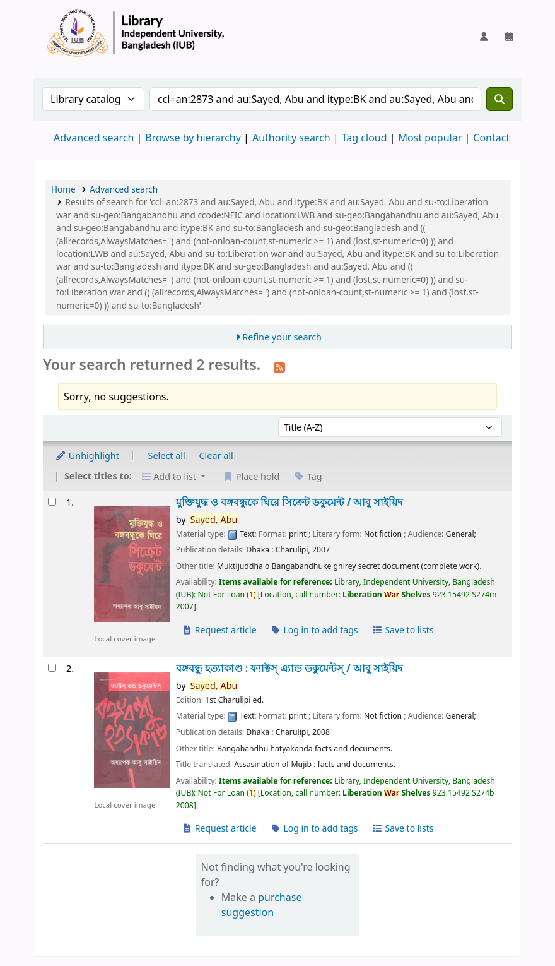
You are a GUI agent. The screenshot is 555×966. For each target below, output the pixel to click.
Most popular (430, 138)
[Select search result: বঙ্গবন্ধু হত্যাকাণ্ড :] (52, 668)
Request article (219, 630)
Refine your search (282, 337)
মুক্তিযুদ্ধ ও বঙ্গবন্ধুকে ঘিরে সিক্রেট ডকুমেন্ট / (289, 502)
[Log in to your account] (483, 37)
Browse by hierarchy (193, 138)
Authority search (291, 138)
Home (63, 189)
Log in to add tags (314, 630)
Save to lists (402, 630)
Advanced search (94, 138)
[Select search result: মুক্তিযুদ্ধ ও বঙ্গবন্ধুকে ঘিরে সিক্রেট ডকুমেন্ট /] (52, 502)
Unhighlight (87, 456)
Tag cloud (364, 138)
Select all (166, 456)
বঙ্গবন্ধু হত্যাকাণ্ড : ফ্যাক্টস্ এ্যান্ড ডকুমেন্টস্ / (289, 668)
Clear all (216, 456)
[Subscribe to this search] (279, 366)
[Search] (499, 99)
